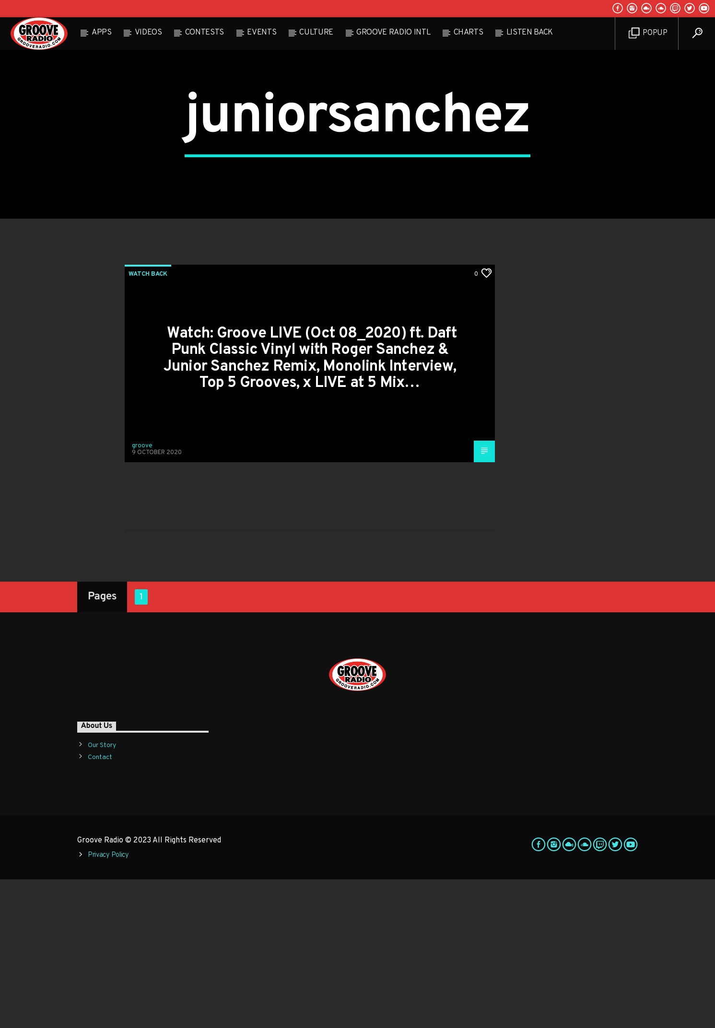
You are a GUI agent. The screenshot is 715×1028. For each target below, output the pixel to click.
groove (142, 594)
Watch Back (148, 422)
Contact (100, 905)
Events (261, 32)
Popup (648, 33)
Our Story (102, 893)
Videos (148, 32)
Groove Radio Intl (393, 32)
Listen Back (529, 32)
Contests (204, 32)
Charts (468, 32)
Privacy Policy (108, 1003)
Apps (102, 32)
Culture (316, 32)
